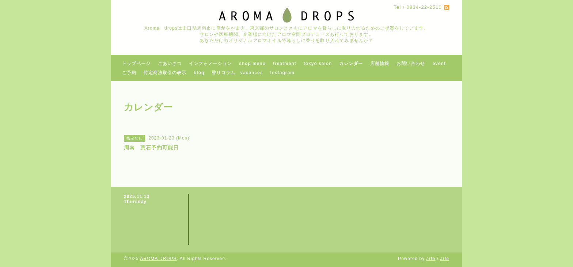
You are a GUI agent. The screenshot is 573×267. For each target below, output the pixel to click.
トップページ (136, 63)
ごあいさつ (170, 63)
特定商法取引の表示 (165, 72)
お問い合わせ (410, 63)
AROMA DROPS (158, 258)
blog (199, 72)
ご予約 (129, 72)
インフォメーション (210, 63)
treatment (284, 63)
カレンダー (351, 63)
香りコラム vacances (237, 72)
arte (431, 258)
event (438, 63)
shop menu (252, 63)
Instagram (282, 72)
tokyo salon (318, 63)
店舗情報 (379, 63)
